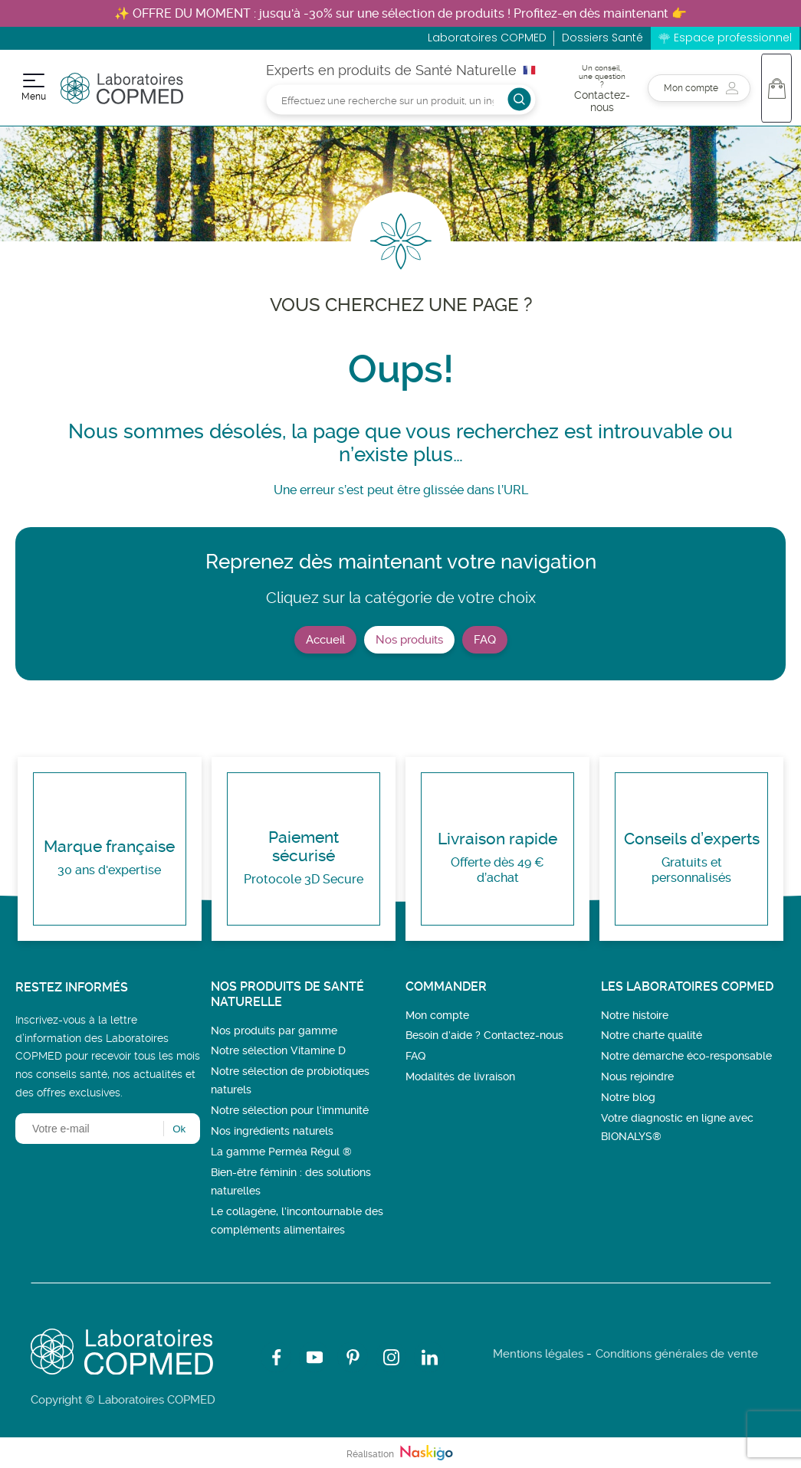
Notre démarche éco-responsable (686, 1056)
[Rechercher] (400, 99)
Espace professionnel (733, 37)
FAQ (485, 640)
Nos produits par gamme (274, 1030)
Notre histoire (634, 1015)
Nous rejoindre (637, 1076)
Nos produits (409, 640)
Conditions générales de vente (677, 1354)
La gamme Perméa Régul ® (281, 1151)
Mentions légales (538, 1354)
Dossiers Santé (602, 37)
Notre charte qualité (651, 1035)
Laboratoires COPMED (487, 37)
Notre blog (628, 1097)
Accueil (325, 640)
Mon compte (437, 1015)
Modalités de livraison (460, 1076)
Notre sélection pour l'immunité (290, 1110)
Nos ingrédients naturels (272, 1131)
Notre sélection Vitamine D (278, 1050)
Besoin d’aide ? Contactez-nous (484, 1035)
